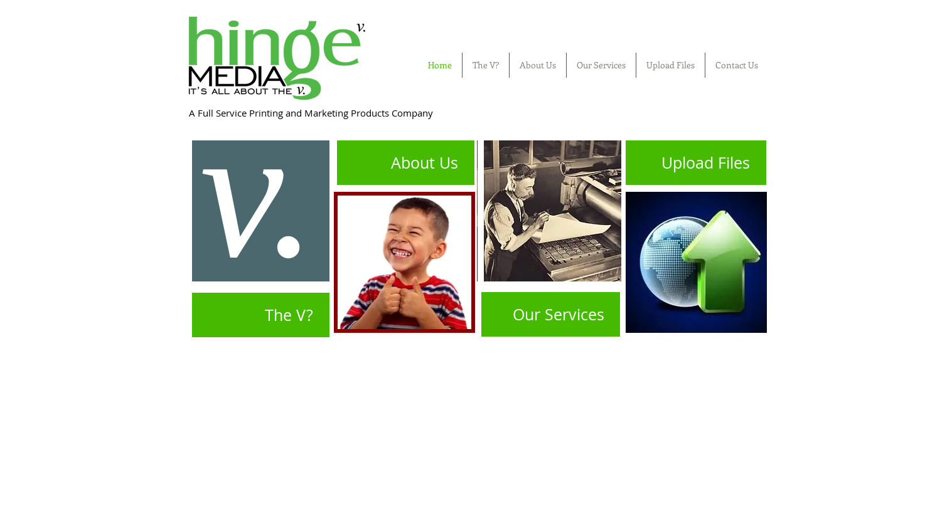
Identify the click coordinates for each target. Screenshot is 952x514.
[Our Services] (550, 314)
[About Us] (403, 162)
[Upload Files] (696, 162)
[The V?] (258, 315)
